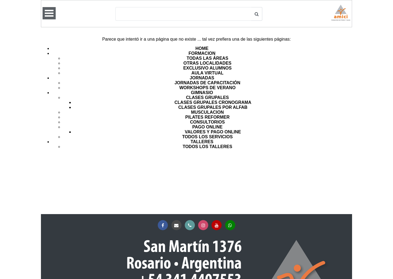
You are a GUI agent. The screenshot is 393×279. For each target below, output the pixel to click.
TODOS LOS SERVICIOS (207, 136)
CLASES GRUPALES (207, 97)
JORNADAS (202, 78)
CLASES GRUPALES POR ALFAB (212, 107)
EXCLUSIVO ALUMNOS (207, 68)
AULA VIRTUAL (207, 73)
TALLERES (201, 141)
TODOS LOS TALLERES (207, 146)
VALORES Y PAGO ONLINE (213, 132)
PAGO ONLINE (207, 127)
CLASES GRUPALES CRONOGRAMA (212, 102)
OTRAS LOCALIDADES (207, 63)
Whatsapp (231, 225)
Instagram (204, 225)
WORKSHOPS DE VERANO (207, 87)
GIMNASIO (202, 92)
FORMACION (202, 53)
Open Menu (49, 13)
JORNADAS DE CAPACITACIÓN (207, 82)
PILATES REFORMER (207, 117)
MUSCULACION (207, 112)
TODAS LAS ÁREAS (207, 58)
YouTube (218, 225)
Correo (177, 225)
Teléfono (191, 225)
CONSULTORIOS (207, 122)
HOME (202, 48)
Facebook (164, 225)
